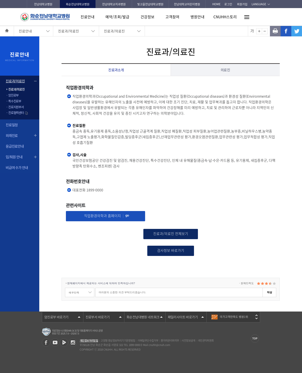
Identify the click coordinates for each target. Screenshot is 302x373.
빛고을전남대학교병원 (150, 4)
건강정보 (147, 16)
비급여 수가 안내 (17, 167)
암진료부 (13, 95)
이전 (256, 315)
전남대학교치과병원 (114, 4)
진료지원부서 (16, 107)
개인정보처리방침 (89, 340)
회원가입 (242, 4)
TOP (254, 338)
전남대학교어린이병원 (187, 4)
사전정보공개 (188, 340)
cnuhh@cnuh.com (159, 345)
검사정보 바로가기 (170, 250)
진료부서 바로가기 (98, 317)
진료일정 (12, 124)
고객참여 (172, 16)
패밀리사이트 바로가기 (183, 317)
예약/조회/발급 (117, 16)
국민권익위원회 (206, 340)
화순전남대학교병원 (77, 4)
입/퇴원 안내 (14, 156)
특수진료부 (14, 101)
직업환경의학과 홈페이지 (106, 215)
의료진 (225, 69)
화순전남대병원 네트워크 (143, 317)
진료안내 (87, 16)
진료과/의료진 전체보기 (170, 233)
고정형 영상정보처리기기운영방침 (118, 340)
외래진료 (12, 135)
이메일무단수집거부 (148, 340)
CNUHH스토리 (225, 16)
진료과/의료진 (68, 31)
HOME (216, 4)
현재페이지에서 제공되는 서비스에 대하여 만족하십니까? (101, 283)
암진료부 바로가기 (56, 317)
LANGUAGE (259, 4)
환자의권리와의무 (170, 340)
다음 (256, 318)
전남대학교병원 (43, 4)
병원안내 (197, 16)
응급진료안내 (15, 146)
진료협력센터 (18, 112)
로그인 (228, 4)
